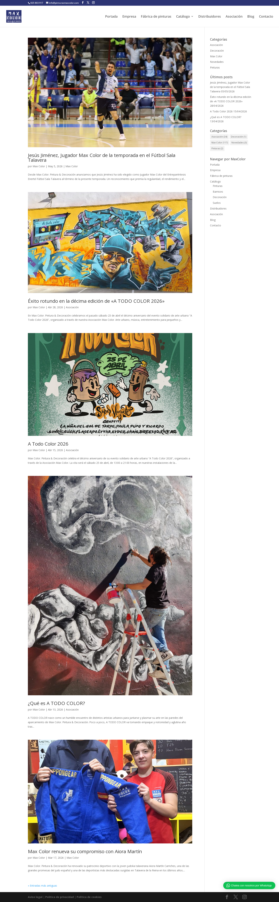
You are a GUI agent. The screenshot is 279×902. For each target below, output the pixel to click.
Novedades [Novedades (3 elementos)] (239, 142)
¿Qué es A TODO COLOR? (56, 703)
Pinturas (215, 67)
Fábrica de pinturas (156, 17)
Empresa (129, 17)
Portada (111, 17)
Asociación (234, 17)
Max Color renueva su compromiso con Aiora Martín (85, 851)
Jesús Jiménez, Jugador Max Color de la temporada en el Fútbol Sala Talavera (101, 157)
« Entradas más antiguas (42, 885)
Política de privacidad (59, 897)
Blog (250, 17)
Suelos (217, 203)
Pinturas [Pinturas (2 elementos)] (217, 148)
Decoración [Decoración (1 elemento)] (238, 136)
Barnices (218, 191)
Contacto (266, 17)
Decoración (217, 50)
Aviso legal (35, 897)
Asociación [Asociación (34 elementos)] (219, 136)
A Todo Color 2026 (48, 443)
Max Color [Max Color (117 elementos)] (219, 142)
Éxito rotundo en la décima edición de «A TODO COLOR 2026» (96, 301)
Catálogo (183, 17)
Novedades (217, 62)
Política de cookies (89, 897)
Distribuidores (209, 17)
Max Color (39, 166)
